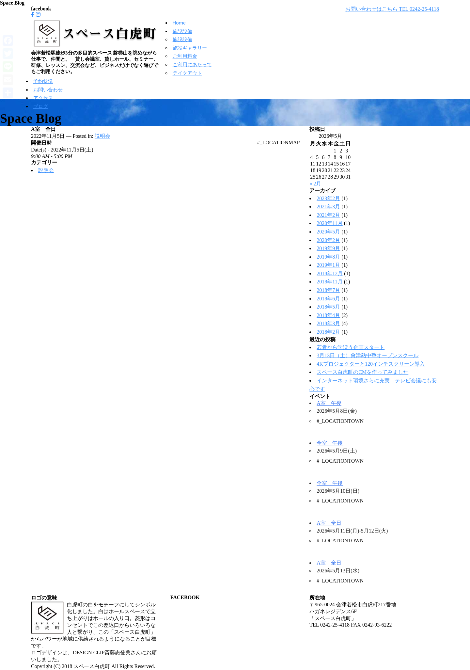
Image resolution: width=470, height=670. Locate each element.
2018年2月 (328, 332)
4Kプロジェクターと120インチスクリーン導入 (371, 364)
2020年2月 (328, 240)
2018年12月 (330, 273)
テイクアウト (187, 73)
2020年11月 (329, 223)
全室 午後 (330, 443)
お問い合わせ (48, 90)
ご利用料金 (185, 56)
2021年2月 (328, 215)
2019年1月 (328, 265)
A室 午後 (329, 403)
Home (179, 23)
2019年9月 (328, 248)
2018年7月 (328, 290)
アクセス (43, 98)
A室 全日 (329, 523)
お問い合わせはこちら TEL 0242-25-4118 (392, 9)
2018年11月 (329, 281)
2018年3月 (328, 323)
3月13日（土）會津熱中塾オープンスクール (367, 355)
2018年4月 (328, 315)
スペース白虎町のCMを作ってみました (362, 372)
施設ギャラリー (190, 48)
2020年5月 (328, 231)
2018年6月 (328, 298)
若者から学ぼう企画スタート (350, 347)
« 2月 (315, 183)
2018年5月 (328, 307)
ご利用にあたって (192, 65)
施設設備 (182, 31)
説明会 (102, 136)
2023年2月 (328, 198)
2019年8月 (328, 257)
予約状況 (43, 81)
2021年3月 (328, 206)
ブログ (40, 106)
